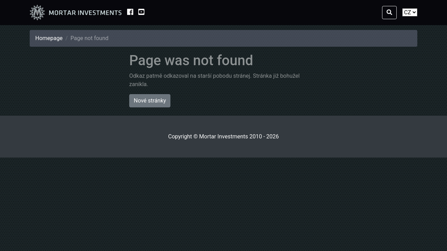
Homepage (49, 38)
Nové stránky (150, 100)
